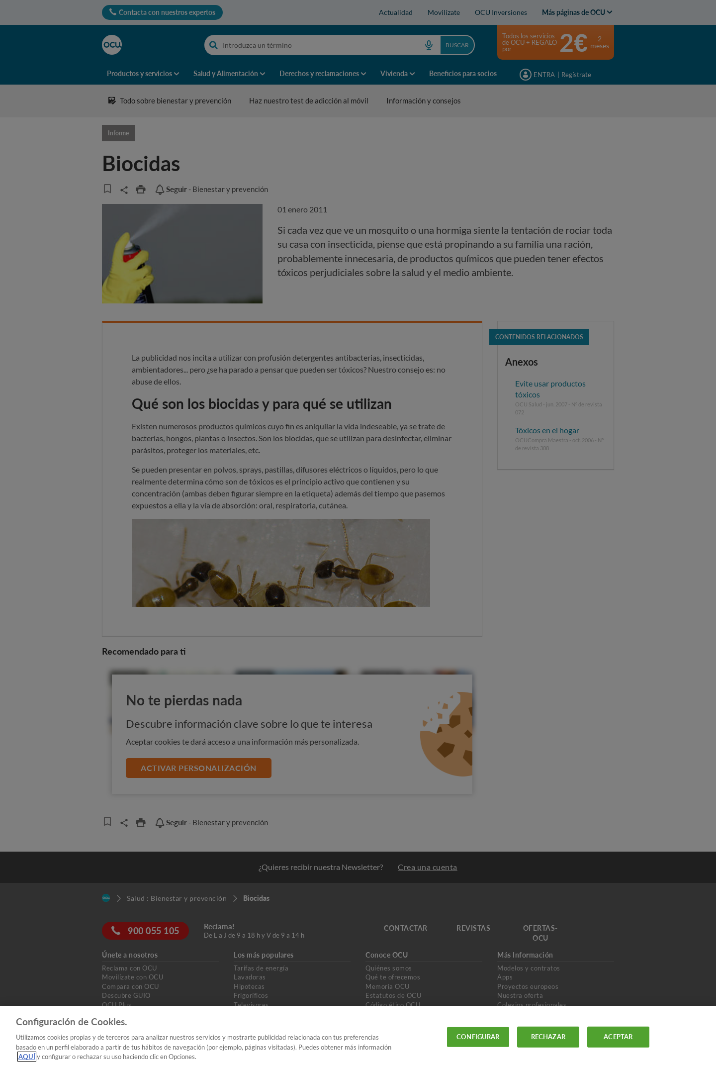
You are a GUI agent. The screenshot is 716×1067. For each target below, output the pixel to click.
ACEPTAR (618, 1037)
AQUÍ (26, 1057)
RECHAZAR (548, 1037)
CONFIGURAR (477, 1037)
